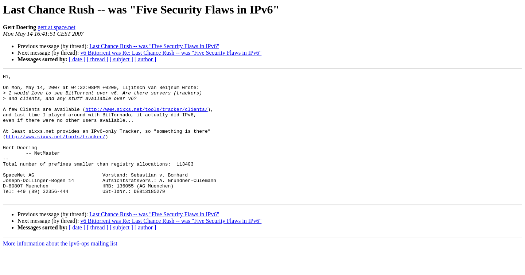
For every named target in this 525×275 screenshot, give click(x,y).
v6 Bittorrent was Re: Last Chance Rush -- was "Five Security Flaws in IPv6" (170, 53)
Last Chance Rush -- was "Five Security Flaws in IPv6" (154, 46)
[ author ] (145, 59)
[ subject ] (121, 59)
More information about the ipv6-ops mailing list (60, 269)
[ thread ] (97, 59)
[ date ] (77, 59)
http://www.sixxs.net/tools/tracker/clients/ (146, 116)
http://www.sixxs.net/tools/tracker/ (55, 149)
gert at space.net (56, 27)
